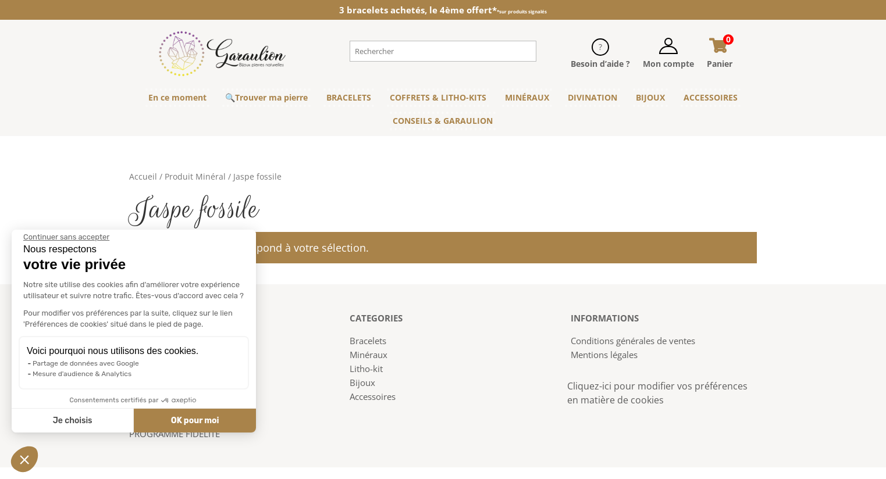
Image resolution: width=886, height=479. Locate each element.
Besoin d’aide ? (600, 63)
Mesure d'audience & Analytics (80, 374)
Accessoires (373, 396)
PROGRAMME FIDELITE (174, 433)
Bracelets (368, 340)
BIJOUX (650, 97)
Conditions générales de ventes (633, 340)
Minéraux (368, 354)
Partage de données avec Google (84, 363)
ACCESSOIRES (711, 97)
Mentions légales (604, 354)
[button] (24, 459)
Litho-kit (366, 368)
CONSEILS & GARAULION (443, 120)
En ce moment (177, 97)
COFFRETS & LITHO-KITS (438, 97)
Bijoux (362, 382)
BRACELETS (348, 97)
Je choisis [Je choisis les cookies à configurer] (71, 421)
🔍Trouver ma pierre (266, 97)
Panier (719, 63)
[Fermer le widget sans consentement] (65, 237)
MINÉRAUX (527, 97)
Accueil (143, 176)
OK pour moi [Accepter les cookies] (193, 421)
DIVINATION (592, 97)
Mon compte (668, 63)
